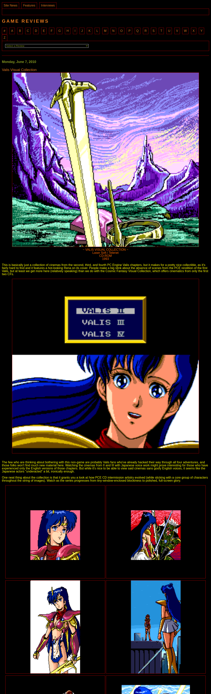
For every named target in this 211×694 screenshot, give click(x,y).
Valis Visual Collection (19, 70)
